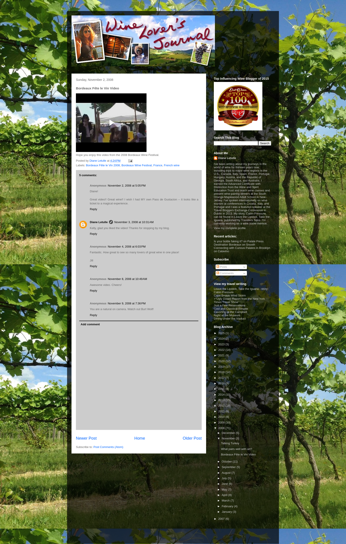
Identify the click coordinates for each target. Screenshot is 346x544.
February (228, 506)
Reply (93, 209)
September (229, 467)
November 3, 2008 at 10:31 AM (134, 222)
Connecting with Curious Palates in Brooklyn (242, 248)
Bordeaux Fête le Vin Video (238, 454)
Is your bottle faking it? (228, 241)
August (226, 472)
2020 (222, 361)
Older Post (192, 438)
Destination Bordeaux (227, 244)
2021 (222, 355)
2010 (222, 416)
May (225, 489)
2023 (222, 344)
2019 (222, 366)
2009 (222, 422)
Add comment (90, 324)
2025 (222, 333)
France (157, 165)
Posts (221, 266)
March (226, 500)
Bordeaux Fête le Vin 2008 (103, 165)
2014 (222, 394)
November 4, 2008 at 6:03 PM (127, 246)
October (227, 461)
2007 (222, 518)
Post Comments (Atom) (108, 447)
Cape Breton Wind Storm (230, 295)
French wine (172, 165)
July (225, 478)
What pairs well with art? (236, 449)
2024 (222, 338)
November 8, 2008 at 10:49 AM (127, 279)
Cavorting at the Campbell (230, 312)
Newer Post (86, 438)
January (227, 511)
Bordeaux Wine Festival (136, 165)
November (229, 438)
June (225, 483)
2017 (222, 377)
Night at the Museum (227, 315)
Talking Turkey (230, 443)
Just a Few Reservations (229, 305)
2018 (222, 372)
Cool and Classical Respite (231, 308)
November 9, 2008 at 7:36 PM (127, 303)
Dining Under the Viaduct (230, 318)
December (229, 433)
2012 (222, 405)
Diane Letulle (99, 222)
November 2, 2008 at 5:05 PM (127, 185)
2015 (222, 388)
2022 (222, 350)
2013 (222, 400)
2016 (222, 383)
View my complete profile (230, 228)
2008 (222, 428)
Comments (225, 273)
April (225, 495)
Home (139, 438)
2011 (222, 411)
